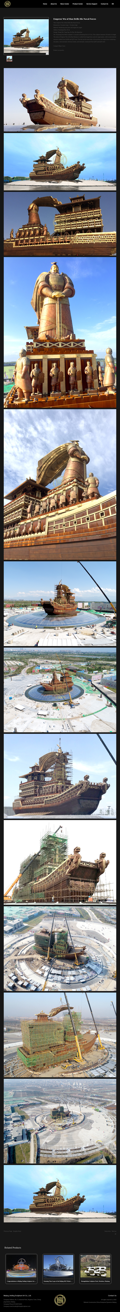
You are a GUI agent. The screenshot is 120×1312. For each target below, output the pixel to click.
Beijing (114, 1302)
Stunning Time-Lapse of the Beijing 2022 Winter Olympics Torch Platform (58, 1282)
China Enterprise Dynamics (104, 1302)
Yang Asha (107, 1231)
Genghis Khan (17, 1231)
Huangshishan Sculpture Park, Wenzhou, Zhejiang (95, 1281)
